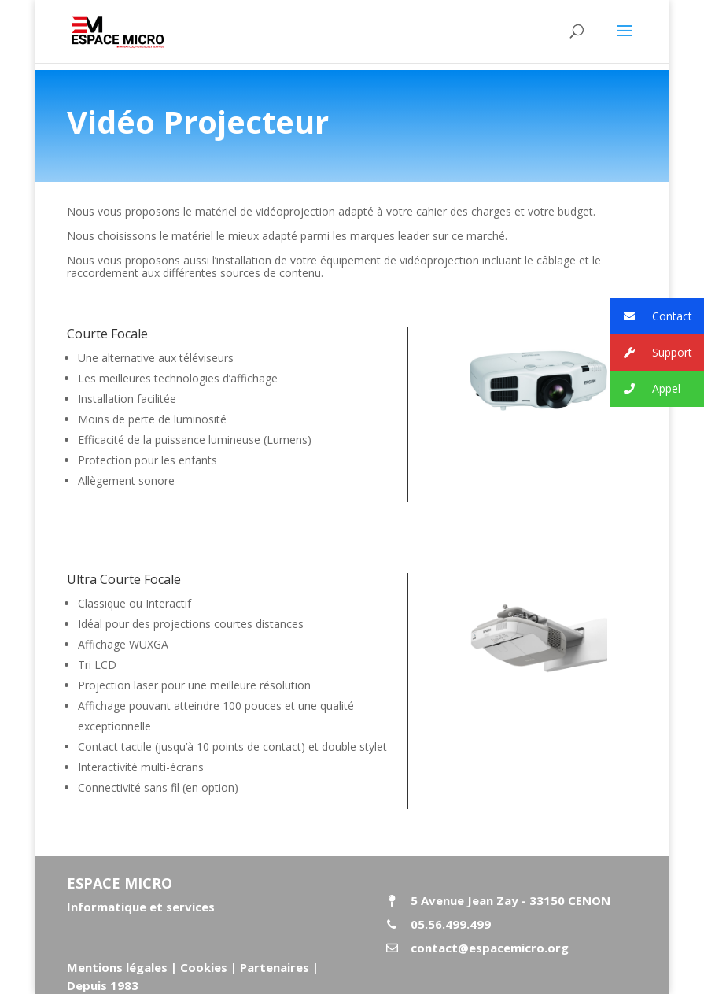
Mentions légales (117, 967)
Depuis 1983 (102, 985)
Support (651, 353)
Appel (645, 389)
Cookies (203, 967)
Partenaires (273, 967)
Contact (651, 316)
